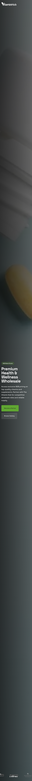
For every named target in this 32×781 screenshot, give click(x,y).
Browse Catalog (9, 416)
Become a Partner (10, 408)
